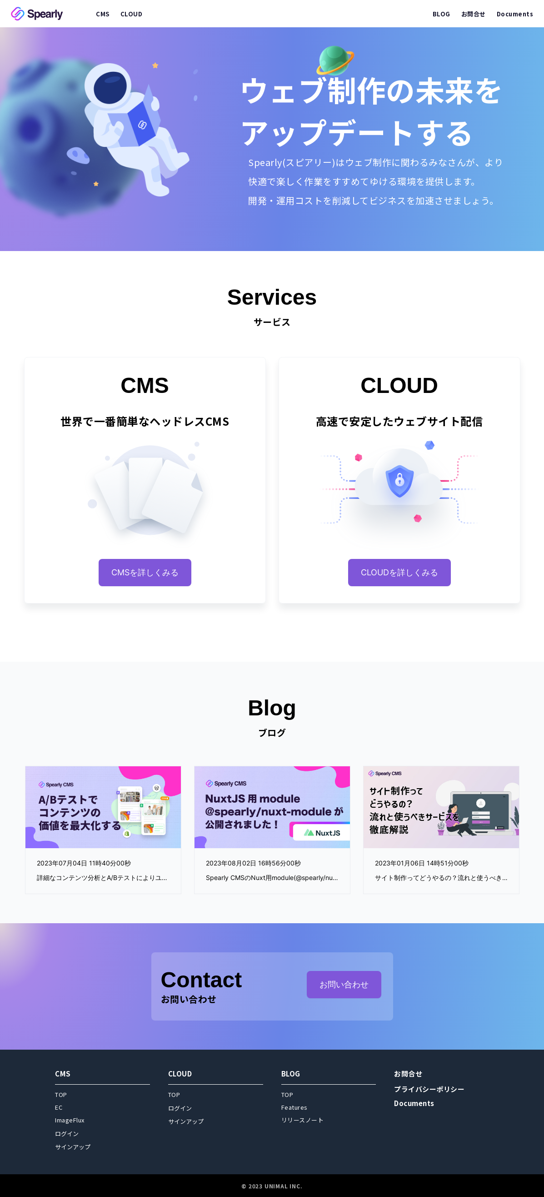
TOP (61, 1094)
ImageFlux (70, 1120)
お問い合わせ (344, 984)
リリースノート (302, 1120)
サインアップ (72, 1146)
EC (58, 1107)
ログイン (67, 1133)
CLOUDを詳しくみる (399, 572)
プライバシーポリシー (429, 1089)
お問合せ (408, 1073)
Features (294, 1107)
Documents (414, 1103)
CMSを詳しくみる (145, 572)
